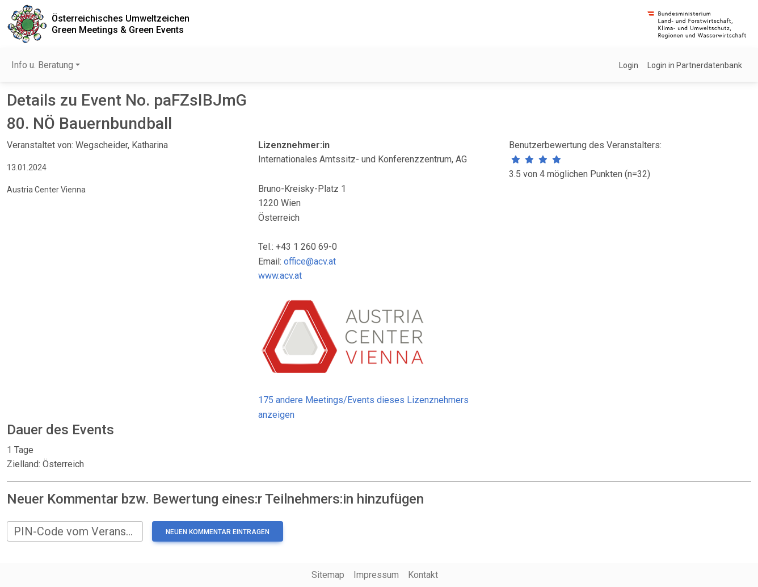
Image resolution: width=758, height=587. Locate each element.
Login (628, 65)
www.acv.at (280, 275)
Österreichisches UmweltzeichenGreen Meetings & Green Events (120, 24)
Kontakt (423, 574)
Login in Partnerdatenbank (694, 65)
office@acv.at (310, 261)
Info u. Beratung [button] (42, 65)
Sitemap (327, 574)
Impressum (376, 574)
